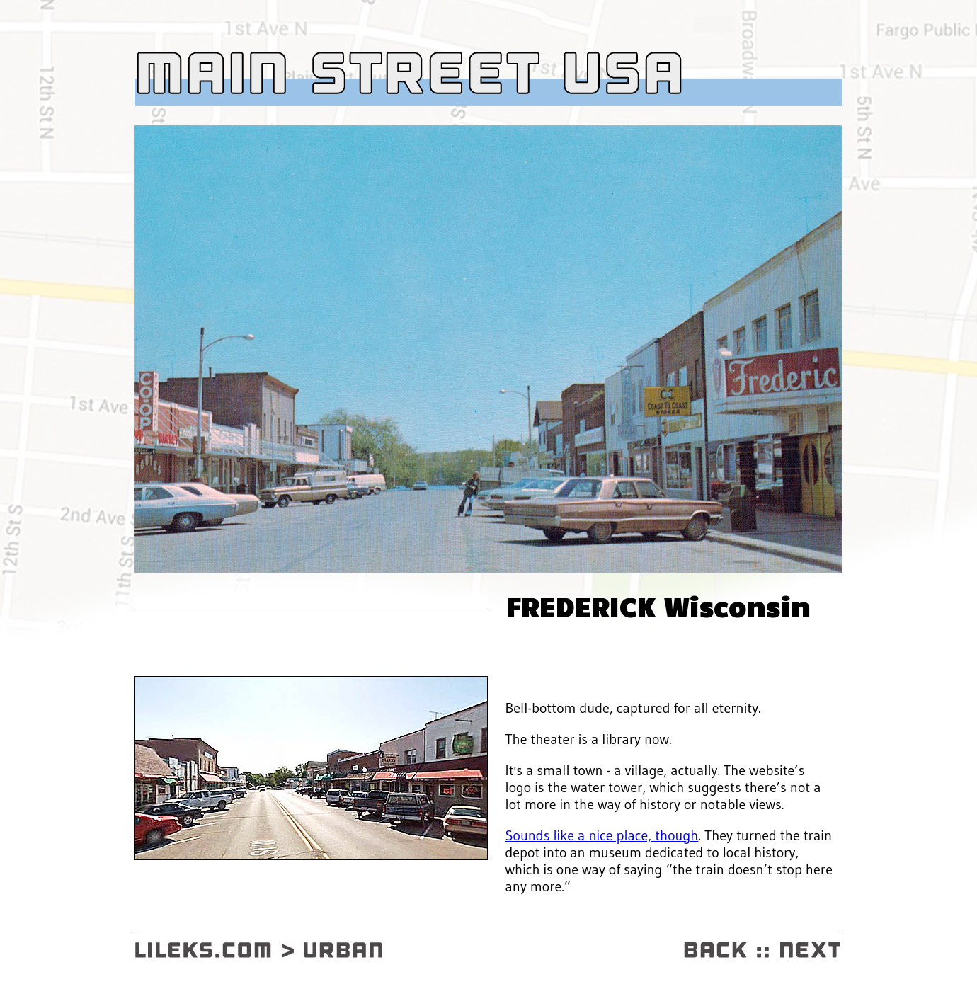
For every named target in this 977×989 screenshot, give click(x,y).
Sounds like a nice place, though (602, 835)
